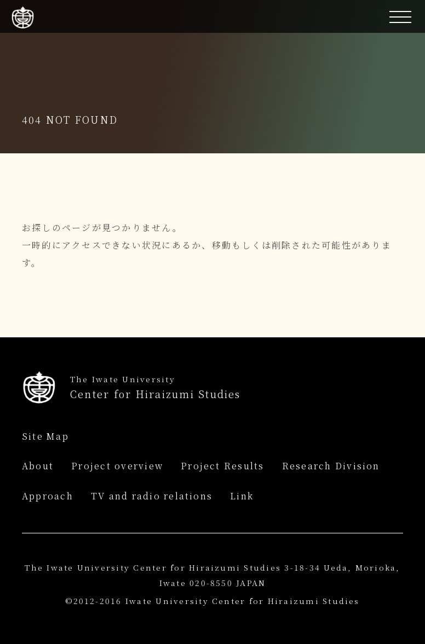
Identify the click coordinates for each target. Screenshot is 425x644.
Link (242, 496)
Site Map (45, 436)
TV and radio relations (152, 496)
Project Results (223, 465)
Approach (47, 496)
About (38, 465)
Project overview (117, 465)
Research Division (331, 465)
